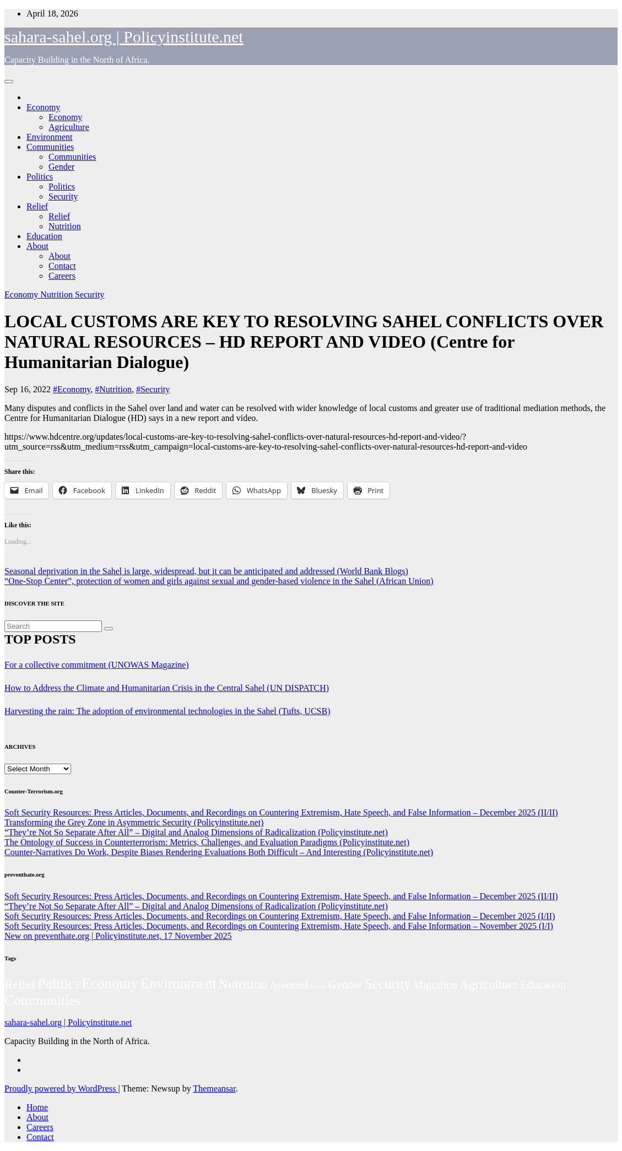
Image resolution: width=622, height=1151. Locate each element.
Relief (37, 206)
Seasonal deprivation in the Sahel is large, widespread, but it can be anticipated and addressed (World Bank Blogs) (206, 571)
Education (44, 236)
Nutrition (64, 226)
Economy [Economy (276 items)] (110, 983)
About (37, 246)
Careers (61, 275)
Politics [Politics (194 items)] (58, 983)
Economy (43, 107)
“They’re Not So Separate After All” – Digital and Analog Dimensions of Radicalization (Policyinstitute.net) (196, 832)
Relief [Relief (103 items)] (19, 984)
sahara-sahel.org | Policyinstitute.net (124, 37)
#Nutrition (113, 389)
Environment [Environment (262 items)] (178, 983)
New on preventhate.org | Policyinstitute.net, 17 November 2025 (118, 936)
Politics (39, 176)
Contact (62, 266)
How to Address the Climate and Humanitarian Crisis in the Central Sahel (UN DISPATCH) (166, 688)
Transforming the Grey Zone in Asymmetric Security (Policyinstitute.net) (133, 822)
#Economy (71, 389)
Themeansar (214, 1088)
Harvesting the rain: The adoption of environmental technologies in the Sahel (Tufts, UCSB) (167, 711)
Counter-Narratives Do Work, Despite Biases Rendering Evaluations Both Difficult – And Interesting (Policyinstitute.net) (218, 852)
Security (63, 196)
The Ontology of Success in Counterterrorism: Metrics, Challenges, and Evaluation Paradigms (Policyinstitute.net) (206, 842)
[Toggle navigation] (8, 81)
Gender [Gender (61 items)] (345, 984)
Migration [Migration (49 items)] (435, 985)
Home (37, 1107)
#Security (153, 389)
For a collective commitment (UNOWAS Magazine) (96, 664)
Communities (50, 147)
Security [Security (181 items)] (388, 983)
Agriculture (68, 127)
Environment (49, 137)
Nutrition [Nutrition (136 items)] (243, 984)
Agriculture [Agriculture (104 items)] (488, 984)
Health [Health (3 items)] (318, 987)
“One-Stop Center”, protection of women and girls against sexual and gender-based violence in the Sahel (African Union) (219, 581)
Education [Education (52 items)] (543, 985)
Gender (61, 166)
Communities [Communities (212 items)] (42, 1000)
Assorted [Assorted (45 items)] (289, 985)
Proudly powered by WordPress (61, 1088)
